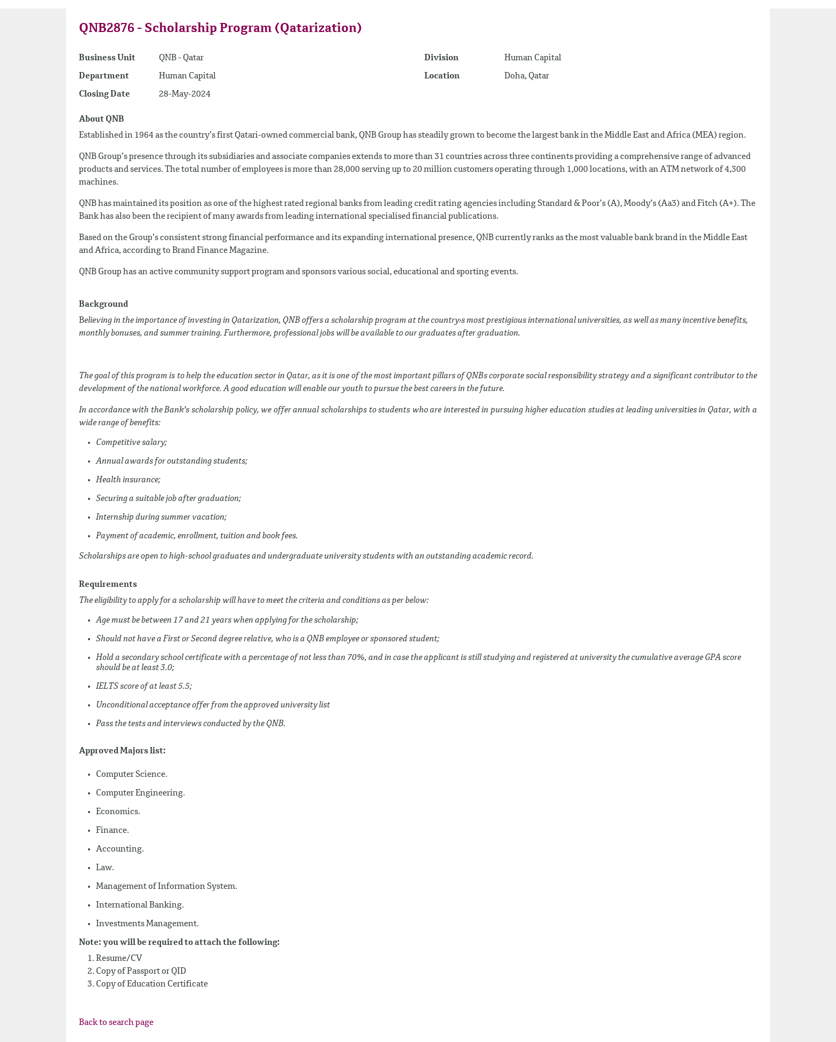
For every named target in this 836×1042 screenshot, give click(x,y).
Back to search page (116, 1023)
